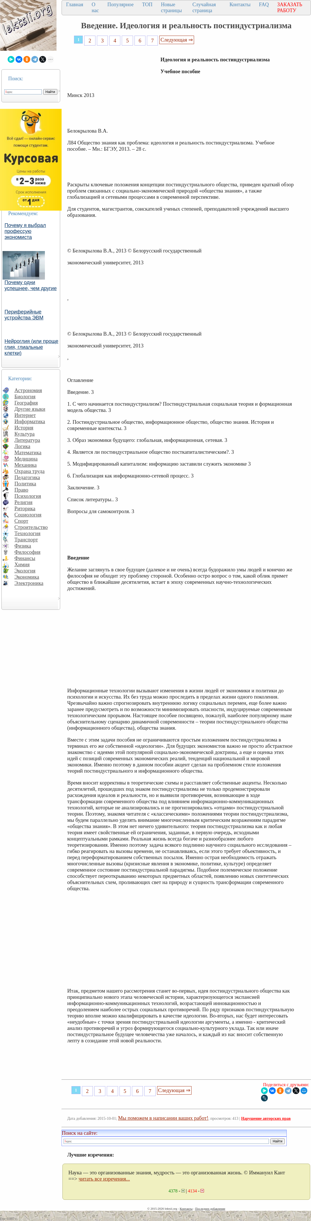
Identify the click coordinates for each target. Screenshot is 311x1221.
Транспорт (26, 540)
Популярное (120, 4)
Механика (25, 465)
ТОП (147, 4)
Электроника (29, 583)
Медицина (26, 459)
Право (21, 490)
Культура (24, 434)
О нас (95, 7)
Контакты (239, 4)
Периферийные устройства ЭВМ (24, 315)
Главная (74, 4)
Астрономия (28, 390)
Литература (27, 440)
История (23, 428)
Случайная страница (204, 7)
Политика (25, 484)
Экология (24, 571)
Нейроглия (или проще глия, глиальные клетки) (31, 347)
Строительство (31, 527)
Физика (22, 546)
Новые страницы (171, 7)
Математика (28, 452)
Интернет (25, 415)
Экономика (26, 577)
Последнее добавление (210, 1208)
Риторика (24, 508)
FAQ (264, 4)
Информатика (29, 421)
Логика (22, 446)
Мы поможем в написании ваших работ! (163, 1118)
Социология (28, 515)
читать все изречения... (104, 1179)
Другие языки (29, 409)
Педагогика (27, 477)
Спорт (21, 521)
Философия (27, 552)
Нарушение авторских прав (266, 1118)
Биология (25, 396)
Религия (23, 502)
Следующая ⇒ (176, 40)
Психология (27, 496)
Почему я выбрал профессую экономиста (25, 231)
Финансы (24, 558)
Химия (22, 564)
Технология (27, 533)
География (26, 403)
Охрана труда (29, 471)
